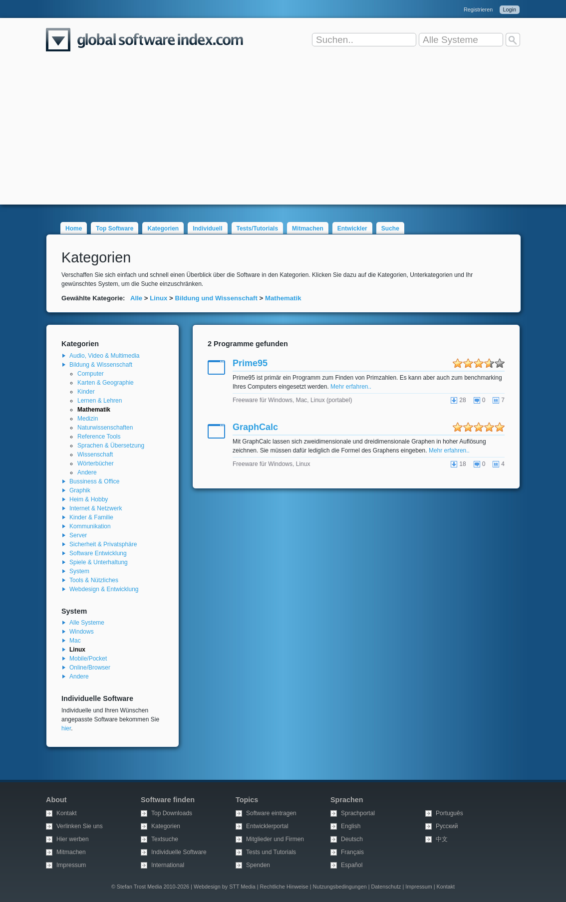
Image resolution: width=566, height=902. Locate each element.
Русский (447, 826)
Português (449, 813)
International (167, 865)
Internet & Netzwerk (95, 508)
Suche (390, 228)
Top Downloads (171, 813)
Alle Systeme (86, 622)
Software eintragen (271, 813)
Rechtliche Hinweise (284, 887)
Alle (136, 298)
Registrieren (478, 9)
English (350, 826)
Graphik (79, 490)
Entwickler (352, 228)
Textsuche (164, 839)
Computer (90, 373)
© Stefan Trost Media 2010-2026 (150, 887)
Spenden (258, 865)
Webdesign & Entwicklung (104, 589)
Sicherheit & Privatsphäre (103, 544)
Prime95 (250, 363)
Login (509, 9)
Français (352, 852)
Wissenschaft (95, 454)
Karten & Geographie (105, 382)
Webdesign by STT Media (225, 887)
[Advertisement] (283, 135)
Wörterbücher (95, 463)
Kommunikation (90, 526)
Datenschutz (386, 887)
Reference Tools (99, 436)
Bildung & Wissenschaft (100, 364)
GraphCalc (255, 427)
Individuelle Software (179, 852)
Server (78, 535)
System (79, 571)
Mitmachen (307, 228)
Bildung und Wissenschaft (216, 298)
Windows (81, 631)
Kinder (86, 391)
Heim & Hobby (88, 499)
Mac (75, 640)
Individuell (207, 228)
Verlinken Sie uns (79, 826)
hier (66, 728)
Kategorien (163, 228)
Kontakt (66, 813)
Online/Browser (89, 667)
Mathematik (283, 298)
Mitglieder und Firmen (275, 839)
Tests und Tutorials (271, 852)
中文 (442, 839)
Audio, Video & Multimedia (104, 355)
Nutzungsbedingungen (340, 887)
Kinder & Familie (91, 517)
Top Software (114, 228)
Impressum (71, 865)
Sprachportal (358, 813)
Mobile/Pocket (88, 658)
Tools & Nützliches (93, 580)
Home (73, 228)
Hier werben (72, 839)
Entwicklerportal (267, 826)
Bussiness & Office (94, 481)
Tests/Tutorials (258, 228)
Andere (87, 472)
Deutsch (352, 839)
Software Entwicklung (98, 553)
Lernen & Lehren (99, 400)
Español (351, 865)
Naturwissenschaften (105, 427)
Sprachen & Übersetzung (110, 445)
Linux (158, 298)
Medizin (87, 418)
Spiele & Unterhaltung (98, 562)
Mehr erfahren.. (350, 386)
